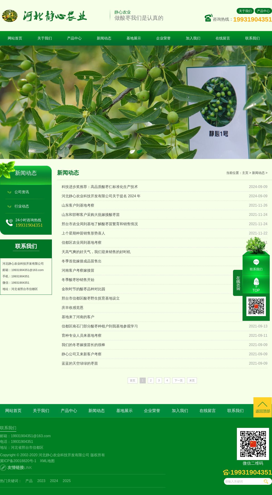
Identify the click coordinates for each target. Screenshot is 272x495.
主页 (245, 173)
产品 (29, 481)
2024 (54, 481)
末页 (192, 380)
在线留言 (207, 410)
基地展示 (124, 410)
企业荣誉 (152, 410)
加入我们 (180, 410)
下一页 (179, 380)
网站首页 (15, 38)
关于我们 (245, 11)
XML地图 (47, 461)
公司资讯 (22, 192)
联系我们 (235, 410)
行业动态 (22, 206)
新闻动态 (258, 173)
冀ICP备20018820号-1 (18, 461)
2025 (67, 481)
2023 (41, 481)
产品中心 (263, 11)
